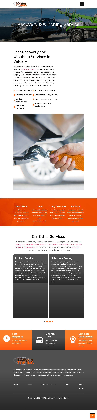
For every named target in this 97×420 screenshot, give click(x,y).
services (75, 247)
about (30, 384)
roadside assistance (30, 244)
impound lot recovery (25, 247)
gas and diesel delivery (71, 244)
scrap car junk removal (50, 244)
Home (15, 384)
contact (81, 384)
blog (66, 384)
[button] (44, 321)
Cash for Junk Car (49, 384)
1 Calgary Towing (28, 69)
